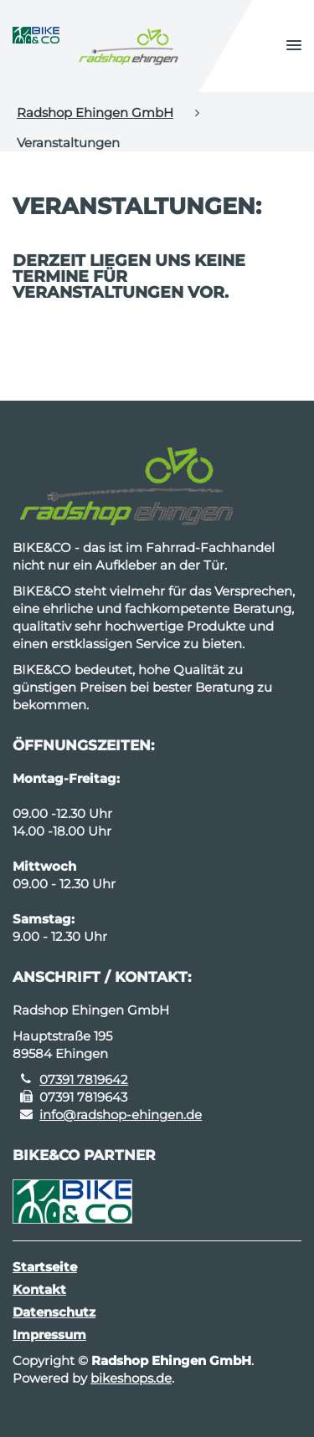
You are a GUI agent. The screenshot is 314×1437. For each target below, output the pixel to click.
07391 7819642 (83, 1079)
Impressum (49, 1334)
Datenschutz (54, 1312)
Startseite (45, 1267)
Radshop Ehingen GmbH (95, 112)
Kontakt (39, 1289)
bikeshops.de (131, 1378)
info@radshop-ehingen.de (120, 1114)
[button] (293, 46)
